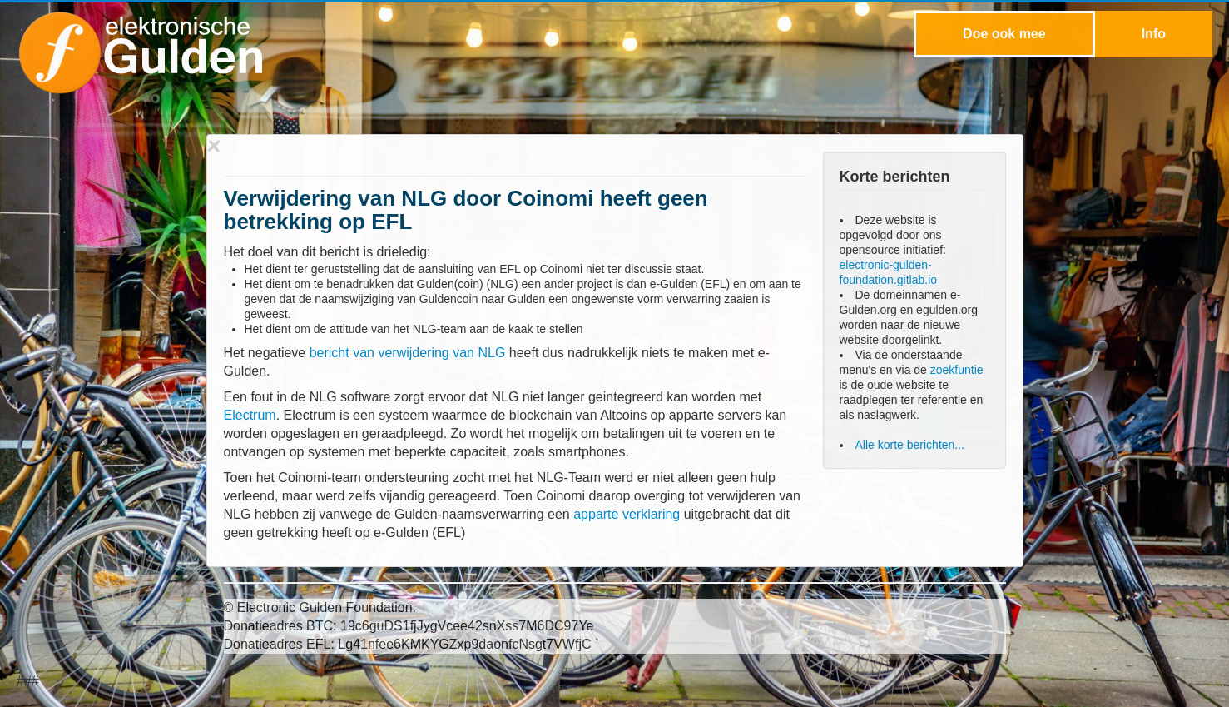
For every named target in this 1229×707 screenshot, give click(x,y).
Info (1154, 34)
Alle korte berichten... (910, 444)
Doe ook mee (1004, 34)
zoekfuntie (957, 369)
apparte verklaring (626, 514)
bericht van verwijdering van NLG (408, 353)
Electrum (250, 415)
